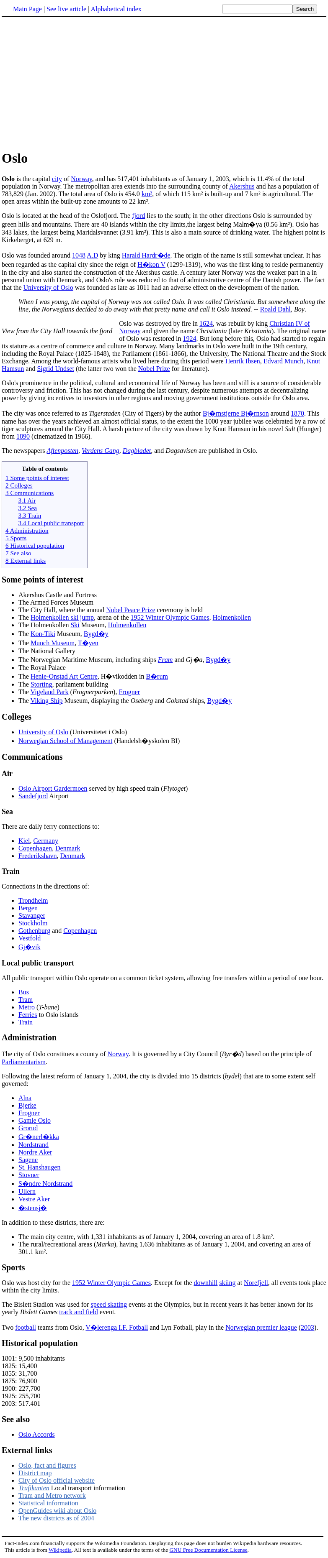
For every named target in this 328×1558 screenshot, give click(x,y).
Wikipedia (60, 1550)
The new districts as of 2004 (56, 1518)
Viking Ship (47, 700)
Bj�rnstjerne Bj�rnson (236, 413)
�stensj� (32, 1207)
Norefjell (256, 1282)
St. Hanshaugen (39, 1167)
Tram (25, 999)
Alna (24, 1097)
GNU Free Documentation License (208, 1550)
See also (16, 1419)
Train (25, 1022)
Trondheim (33, 900)
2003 (307, 1327)
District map (35, 1472)
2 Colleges (19, 485)
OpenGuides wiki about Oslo (57, 1510)
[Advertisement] (164, 83)
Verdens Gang (100, 450)
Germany (46, 840)
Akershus (241, 186)
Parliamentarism (24, 1061)
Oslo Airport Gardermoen (52, 788)
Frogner (129, 691)
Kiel (24, 840)
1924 (189, 338)
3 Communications (29, 492)
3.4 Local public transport (51, 522)
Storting (41, 684)
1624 (206, 323)
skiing (227, 1282)
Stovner (28, 1174)
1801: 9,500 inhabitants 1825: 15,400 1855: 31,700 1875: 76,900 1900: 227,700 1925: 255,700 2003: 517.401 (33, 1381)
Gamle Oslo (34, 1120)
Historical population (40, 1343)
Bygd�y (96, 633)
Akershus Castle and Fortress (57, 594)
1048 (78, 255)
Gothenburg (34, 930)
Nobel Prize (154, 368)
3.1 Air (27, 500)
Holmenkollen (231, 617)
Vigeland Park (50, 691)
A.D (92, 255)
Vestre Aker (34, 1199)
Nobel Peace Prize (130, 609)
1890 (23, 436)
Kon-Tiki (43, 633)
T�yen (88, 642)
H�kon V (151, 264)
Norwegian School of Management (65, 740)
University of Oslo (48, 287)
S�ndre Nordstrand (45, 1183)
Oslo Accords (36, 1434)
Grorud (28, 1127)
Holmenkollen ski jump (62, 617)
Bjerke (27, 1105)
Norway (81, 178)
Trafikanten (33, 1488)
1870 (297, 413)
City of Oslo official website (56, 1480)
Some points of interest (42, 579)
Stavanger (31, 915)
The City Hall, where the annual (62, 609)
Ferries (27, 1014)
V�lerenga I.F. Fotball (116, 1327)
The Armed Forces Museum (55, 602)
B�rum (157, 676)
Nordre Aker (35, 1152)
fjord (138, 215)
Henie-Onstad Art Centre (64, 676)
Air (7, 773)
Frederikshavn (37, 855)
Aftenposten (63, 450)
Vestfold (29, 938)
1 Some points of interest (37, 477)
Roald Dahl (275, 309)
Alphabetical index (115, 9)
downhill (206, 1282)
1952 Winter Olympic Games (170, 617)
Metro (26, 1007)
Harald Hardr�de (146, 255)
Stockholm (32, 923)
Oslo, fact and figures (47, 1465)
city (57, 178)
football (25, 1327)
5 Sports (15, 537)
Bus (23, 992)
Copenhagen (35, 848)
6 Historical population (34, 545)
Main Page (27, 9)
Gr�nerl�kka (38, 1136)
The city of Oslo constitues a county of (54, 1053)
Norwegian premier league (261, 1327)
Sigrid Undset (55, 368)
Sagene (28, 1159)
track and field (78, 1311)
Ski (74, 624)
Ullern (27, 1191)
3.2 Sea (27, 507)
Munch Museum (53, 642)
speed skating (108, 1304)
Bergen (28, 908)
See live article (66, 9)
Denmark (67, 848)
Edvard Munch (283, 361)
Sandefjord (33, 795)
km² (147, 193)
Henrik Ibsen (242, 361)
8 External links (25, 560)
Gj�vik (29, 946)
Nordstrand (33, 1144)
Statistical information (48, 1503)
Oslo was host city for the (37, 1282)
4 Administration (27, 530)
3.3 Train (29, 515)
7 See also (18, 553)
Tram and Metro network (52, 1495)
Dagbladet (137, 450)
